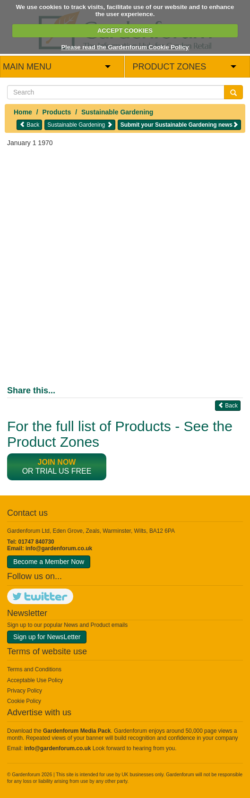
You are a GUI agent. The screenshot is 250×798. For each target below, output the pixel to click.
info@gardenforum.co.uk (59, 548)
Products (57, 112)
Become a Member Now (48, 561)
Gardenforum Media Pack (77, 731)
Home (23, 112)
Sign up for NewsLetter (46, 637)
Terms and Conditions (34, 669)
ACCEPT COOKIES (125, 30)
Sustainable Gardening (117, 112)
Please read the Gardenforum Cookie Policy (125, 47)
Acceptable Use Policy (35, 680)
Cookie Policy (24, 701)
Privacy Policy (24, 690)
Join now (57, 462)
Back (29, 124)
